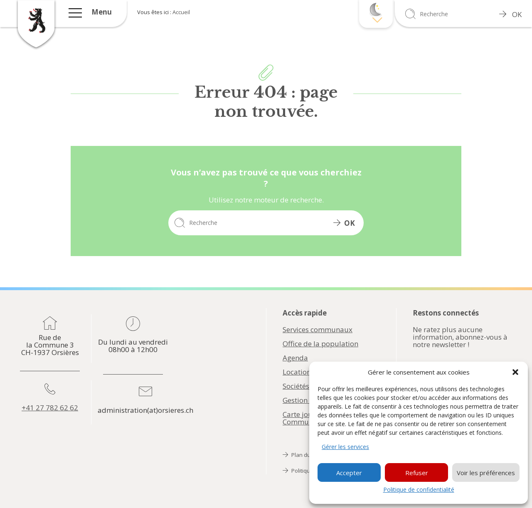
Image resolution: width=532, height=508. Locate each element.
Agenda (295, 358)
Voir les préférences (486, 473)
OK (510, 14)
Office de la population (320, 344)
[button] (515, 372)
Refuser (416, 473)
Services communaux (317, 329)
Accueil (181, 12)
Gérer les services (345, 447)
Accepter (349, 473)
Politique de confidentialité (418, 489)
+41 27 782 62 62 (50, 408)
